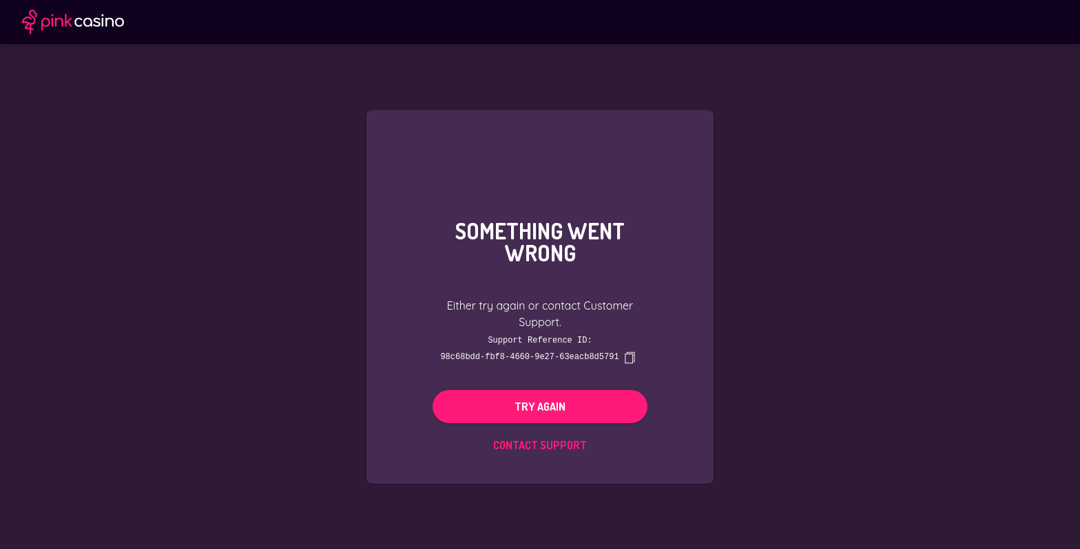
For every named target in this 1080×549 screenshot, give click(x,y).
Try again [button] (540, 406)
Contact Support (540, 444)
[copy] (629, 357)
